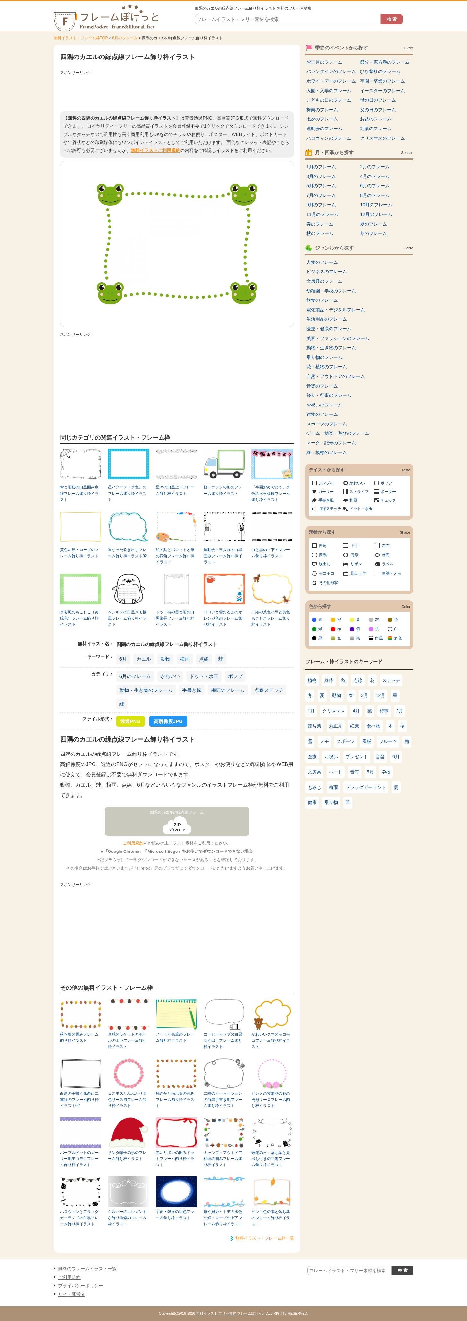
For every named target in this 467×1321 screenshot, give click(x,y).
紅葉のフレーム (376, 128)
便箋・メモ (391, 573)
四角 (323, 545)
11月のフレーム (322, 214)
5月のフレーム (321, 185)
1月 (311, 710)
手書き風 (191, 690)
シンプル (326, 483)
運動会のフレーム (324, 128)
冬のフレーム (373, 233)
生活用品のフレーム (326, 319)
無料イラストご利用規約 (155, 150)
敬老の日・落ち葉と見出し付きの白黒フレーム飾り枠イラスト (270, 1158)
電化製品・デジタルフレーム (335, 309)
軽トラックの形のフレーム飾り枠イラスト (223, 490)
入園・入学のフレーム (328, 90)
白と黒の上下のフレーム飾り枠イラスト (270, 553)
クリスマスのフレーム (382, 138)
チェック (388, 500)
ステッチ (391, 680)
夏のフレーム (373, 224)
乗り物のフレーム (324, 357)
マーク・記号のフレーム (331, 442)
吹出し (324, 564)
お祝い (331, 756)
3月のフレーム (321, 176)
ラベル (387, 564)
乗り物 (331, 802)
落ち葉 (314, 725)
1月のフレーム (321, 166)
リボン (356, 564)
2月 (399, 710)
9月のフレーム (321, 204)
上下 (354, 545)
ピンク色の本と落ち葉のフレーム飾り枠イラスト (270, 1218)
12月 (380, 695)
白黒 (379, 638)
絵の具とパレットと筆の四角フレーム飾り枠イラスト (175, 556)
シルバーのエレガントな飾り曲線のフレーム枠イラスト (127, 1218)
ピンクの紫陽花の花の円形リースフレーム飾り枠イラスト (270, 1099)
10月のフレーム (376, 204)
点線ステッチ (268, 690)
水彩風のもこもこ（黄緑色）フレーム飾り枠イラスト (79, 618)
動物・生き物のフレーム (145, 690)
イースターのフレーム (382, 90)
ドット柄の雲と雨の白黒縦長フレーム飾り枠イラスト (175, 618)
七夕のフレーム (322, 118)
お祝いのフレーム (324, 404)
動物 (165, 659)
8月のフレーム (375, 195)
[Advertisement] (177, 91)
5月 (370, 771)
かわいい (170, 676)
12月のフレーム (376, 214)
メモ (324, 741)
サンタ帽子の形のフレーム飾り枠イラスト (127, 1155)
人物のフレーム (322, 262)
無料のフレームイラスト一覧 (87, 1268)
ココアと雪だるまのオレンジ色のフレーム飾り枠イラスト (223, 618)
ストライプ (359, 491)
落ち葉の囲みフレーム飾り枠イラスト (79, 1037)
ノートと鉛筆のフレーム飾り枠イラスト (175, 1037)
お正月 (335, 725)
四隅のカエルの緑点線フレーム (177, 812)
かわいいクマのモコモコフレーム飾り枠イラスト (270, 1040)
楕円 (386, 555)
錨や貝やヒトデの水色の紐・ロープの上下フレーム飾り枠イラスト (223, 1218)
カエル (144, 659)
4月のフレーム (375, 176)
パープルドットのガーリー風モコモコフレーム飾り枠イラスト (79, 1158)
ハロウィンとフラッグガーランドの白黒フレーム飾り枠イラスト (79, 1218)
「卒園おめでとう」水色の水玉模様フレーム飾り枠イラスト (270, 493)
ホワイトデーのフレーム (331, 81)
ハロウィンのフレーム (328, 138)
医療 (312, 756)
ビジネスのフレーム (326, 271)
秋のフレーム (319, 233)
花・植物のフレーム (326, 366)
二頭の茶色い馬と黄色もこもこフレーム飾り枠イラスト (270, 618)
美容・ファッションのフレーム (337, 338)
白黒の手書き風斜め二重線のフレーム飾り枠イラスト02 (79, 1099)
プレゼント (357, 756)
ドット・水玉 (203, 676)
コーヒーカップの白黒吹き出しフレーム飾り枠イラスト (223, 1040)
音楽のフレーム (322, 385)
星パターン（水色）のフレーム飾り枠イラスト (127, 493)
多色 (398, 638)
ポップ (235, 676)
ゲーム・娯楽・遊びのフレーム (337, 433)
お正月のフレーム (324, 62)
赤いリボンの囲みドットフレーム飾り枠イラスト (175, 1158)
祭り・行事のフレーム (328, 395)
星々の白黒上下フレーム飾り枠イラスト (175, 490)
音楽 (380, 756)
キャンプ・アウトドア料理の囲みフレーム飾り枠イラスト (223, 1158)
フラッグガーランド (366, 787)
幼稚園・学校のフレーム (331, 290)
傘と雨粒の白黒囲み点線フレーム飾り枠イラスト (79, 493)
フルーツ (388, 741)
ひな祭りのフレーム (380, 71)
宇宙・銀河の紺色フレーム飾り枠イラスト (175, 1214)
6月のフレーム (124, 38)
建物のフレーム (322, 414)
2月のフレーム (375, 166)
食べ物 (373, 725)
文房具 (314, 771)
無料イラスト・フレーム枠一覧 (264, 1238)
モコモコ (326, 573)
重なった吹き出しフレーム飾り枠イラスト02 (127, 553)
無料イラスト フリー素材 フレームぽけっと (230, 1313)
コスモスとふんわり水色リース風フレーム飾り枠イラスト (127, 1099)
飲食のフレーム (322, 300)
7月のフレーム (321, 195)
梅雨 (184, 659)
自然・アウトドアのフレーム (335, 376)
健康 (312, 802)
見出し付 (358, 573)
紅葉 (354, 725)
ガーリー (326, 491)
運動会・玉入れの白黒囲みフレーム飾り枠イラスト (223, 556)
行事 (384, 710)
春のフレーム (319, 224)
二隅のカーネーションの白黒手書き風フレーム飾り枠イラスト (223, 1099)
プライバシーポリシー (80, 1285)
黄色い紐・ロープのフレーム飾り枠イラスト (79, 553)
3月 (364, 695)
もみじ (314, 787)
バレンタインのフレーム (331, 71)
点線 (204, 659)
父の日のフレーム (378, 109)
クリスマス (333, 710)
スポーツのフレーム (326, 423)
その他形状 (328, 582)
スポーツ (346, 741)
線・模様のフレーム (326, 452)
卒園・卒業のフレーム (382, 81)
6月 (123, 659)
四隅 (323, 555)
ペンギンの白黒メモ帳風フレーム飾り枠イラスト (127, 618)
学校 (386, 771)
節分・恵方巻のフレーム (385, 62)
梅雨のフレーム (228, 690)
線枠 (328, 680)
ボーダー (388, 491)
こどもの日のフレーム (328, 100)
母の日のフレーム (378, 100)
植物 (312, 680)
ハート (335, 771)
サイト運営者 (71, 1294)
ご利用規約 (133, 843)
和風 (353, 500)
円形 (354, 555)
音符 (354, 771)
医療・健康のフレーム (328, 328)
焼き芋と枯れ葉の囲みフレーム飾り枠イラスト (175, 1099)
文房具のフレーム (324, 281)
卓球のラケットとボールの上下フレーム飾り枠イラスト (127, 1040)
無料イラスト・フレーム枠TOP (81, 38)
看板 (366, 741)
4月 (356, 710)
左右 (386, 545)
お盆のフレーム (376, 118)
